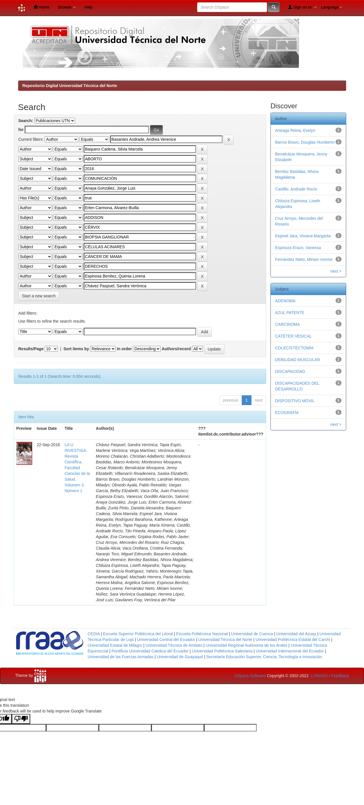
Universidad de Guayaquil (180, 656)
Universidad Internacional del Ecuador (290, 651)
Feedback (340, 675)
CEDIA (94, 633)
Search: (25, 120)
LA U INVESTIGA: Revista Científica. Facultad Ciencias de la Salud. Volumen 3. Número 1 (77, 467)
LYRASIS (319, 675)
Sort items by (76, 348)
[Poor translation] (21, 719)
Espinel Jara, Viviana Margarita (303, 236)
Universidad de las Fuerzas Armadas (121, 656)
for (21, 129)
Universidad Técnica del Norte (225, 639)
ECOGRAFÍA (287, 412)
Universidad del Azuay (296, 633)
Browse (67, 7)
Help (88, 7)
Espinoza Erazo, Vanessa (298, 247)
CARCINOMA (287, 324)
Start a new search (39, 296)
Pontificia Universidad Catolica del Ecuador (150, 651)
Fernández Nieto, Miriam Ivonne (303, 259)
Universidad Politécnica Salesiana (222, 651)
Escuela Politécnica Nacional (202, 633)
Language (331, 7)
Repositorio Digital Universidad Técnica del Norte (69, 85)
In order (124, 348)
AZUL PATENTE (289, 312)
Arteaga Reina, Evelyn (295, 130)
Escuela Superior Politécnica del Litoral (138, 633)
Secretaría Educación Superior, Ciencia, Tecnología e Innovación (264, 656)
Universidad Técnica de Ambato (174, 645)
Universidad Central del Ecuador (166, 639)
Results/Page (31, 348)
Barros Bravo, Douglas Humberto (304, 142)
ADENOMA (285, 300)
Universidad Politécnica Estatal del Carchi (293, 639)
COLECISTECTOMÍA (294, 348)
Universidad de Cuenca (252, 633)
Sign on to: (302, 7)
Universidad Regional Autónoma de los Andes (246, 645)
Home (41, 7)
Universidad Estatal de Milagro (115, 645)
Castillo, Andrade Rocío (296, 189)
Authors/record (176, 348)
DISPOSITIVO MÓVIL (295, 400)
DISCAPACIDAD (290, 371)
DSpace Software (250, 675)
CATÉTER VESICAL (293, 336)
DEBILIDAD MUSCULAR (297, 359)
